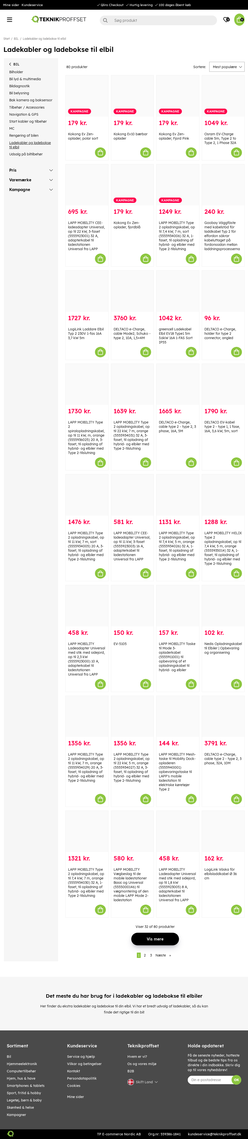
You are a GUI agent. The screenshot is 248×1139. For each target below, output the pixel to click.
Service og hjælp (81, 1056)
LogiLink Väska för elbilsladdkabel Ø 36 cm (220, 873)
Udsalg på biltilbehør (26, 154)
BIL (16, 38)
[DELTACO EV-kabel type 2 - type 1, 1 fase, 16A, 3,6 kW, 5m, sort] (223, 384)
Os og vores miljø (141, 1064)
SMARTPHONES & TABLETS (26, 1085)
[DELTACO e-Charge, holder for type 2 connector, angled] (223, 291)
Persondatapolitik (82, 1078)
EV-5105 (120, 644)
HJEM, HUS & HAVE (21, 1078)
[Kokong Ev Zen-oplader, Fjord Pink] (178, 96)
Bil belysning (19, 93)
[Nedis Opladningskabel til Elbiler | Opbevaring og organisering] (223, 605)
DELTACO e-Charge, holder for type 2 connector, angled (220, 333)
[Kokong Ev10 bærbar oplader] (132, 96)
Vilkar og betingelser (84, 1064)
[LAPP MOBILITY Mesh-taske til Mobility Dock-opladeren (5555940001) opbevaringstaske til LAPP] (178, 716)
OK (236, 1080)
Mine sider (11, 5)
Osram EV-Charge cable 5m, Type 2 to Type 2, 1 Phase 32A (220, 138)
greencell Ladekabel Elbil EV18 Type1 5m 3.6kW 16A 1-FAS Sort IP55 (176, 335)
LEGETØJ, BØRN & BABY (24, 1100)
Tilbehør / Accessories (27, 107)
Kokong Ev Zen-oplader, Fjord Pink (174, 136)
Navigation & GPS (24, 114)
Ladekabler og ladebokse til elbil (44, 38)
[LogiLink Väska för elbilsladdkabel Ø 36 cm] (223, 831)
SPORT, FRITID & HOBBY (24, 1093)
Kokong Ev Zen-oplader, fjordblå (127, 225)
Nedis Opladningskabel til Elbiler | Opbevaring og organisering (223, 648)
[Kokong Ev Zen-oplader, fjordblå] (132, 185)
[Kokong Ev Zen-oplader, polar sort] (87, 96)
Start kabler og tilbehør (28, 121)
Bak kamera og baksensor (30, 100)
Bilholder (16, 72)
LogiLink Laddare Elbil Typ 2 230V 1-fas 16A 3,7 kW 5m (86, 333)
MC (11, 128)
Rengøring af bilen (24, 135)
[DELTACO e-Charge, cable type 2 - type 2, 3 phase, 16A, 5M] (178, 384)
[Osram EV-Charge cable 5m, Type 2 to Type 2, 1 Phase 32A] (223, 96)
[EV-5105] (132, 605)
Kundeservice (32, 5)
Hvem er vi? (137, 1056)
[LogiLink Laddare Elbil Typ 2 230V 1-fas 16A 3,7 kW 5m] (87, 291)
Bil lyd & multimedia (25, 79)
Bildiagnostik (19, 86)
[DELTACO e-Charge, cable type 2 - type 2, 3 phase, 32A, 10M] (223, 716)
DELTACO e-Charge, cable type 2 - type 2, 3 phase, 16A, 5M (177, 426)
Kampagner (16, 1115)
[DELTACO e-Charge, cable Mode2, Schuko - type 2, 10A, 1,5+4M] (132, 291)
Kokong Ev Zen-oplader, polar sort (83, 136)
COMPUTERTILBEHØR (21, 1071)
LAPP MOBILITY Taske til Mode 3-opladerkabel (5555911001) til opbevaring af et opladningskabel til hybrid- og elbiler (177, 657)
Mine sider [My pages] (75, 1097)
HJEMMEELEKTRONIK (22, 1064)
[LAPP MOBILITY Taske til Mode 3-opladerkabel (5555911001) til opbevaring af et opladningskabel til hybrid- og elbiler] (178, 605)
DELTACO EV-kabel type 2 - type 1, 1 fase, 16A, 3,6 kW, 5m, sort (222, 426)
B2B (130, 1071)
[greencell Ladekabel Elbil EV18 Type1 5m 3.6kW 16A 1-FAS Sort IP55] (178, 291)
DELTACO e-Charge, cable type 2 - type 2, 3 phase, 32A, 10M (222, 758)
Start (6, 38)
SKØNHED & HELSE (20, 1107)
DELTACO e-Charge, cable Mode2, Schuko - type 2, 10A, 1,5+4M (132, 333)
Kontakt (73, 1071)
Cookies (73, 1085)
